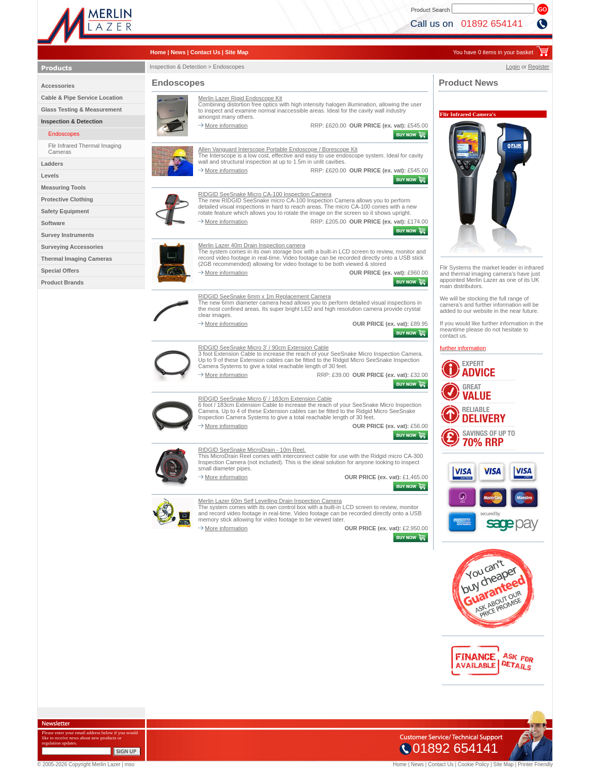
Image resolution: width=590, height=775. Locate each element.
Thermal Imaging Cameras (77, 259)
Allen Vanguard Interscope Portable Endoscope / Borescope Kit (278, 149)
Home (158, 52)
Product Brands (62, 282)
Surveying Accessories (72, 247)
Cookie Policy (473, 764)
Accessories (58, 86)
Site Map (236, 52)
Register (538, 67)
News (178, 52)
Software (53, 223)
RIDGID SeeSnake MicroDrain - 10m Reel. (252, 450)
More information (226, 125)
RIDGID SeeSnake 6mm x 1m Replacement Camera (264, 296)
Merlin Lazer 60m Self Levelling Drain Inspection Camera (270, 501)
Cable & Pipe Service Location (82, 97)
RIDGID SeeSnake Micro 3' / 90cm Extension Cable (263, 347)
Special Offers (60, 270)
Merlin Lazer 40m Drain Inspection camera (251, 245)
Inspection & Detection (72, 121)
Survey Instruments (67, 235)
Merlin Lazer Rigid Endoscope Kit (240, 98)
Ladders (52, 164)
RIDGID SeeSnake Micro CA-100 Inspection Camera (264, 194)
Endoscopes (64, 134)
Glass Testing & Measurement (81, 109)
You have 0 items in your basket (493, 52)
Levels (50, 175)
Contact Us (205, 52)
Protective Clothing (67, 199)
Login (513, 67)
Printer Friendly (535, 764)
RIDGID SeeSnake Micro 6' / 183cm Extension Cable (265, 399)
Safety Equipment (65, 211)
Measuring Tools (63, 187)
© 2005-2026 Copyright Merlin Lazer (78, 764)
